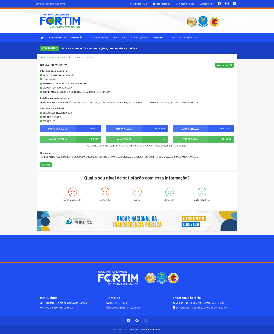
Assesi (124, 329)
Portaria (78, 57)
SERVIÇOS (119, 37)
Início (43, 57)
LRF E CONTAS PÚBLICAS (184, 37)
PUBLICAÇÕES (139, 37)
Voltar (46, 165)
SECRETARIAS (99, 37)
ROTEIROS (159, 37)
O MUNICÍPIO (78, 37)
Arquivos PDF (224, 65)
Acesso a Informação (60, 57)
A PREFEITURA (57, 37)
